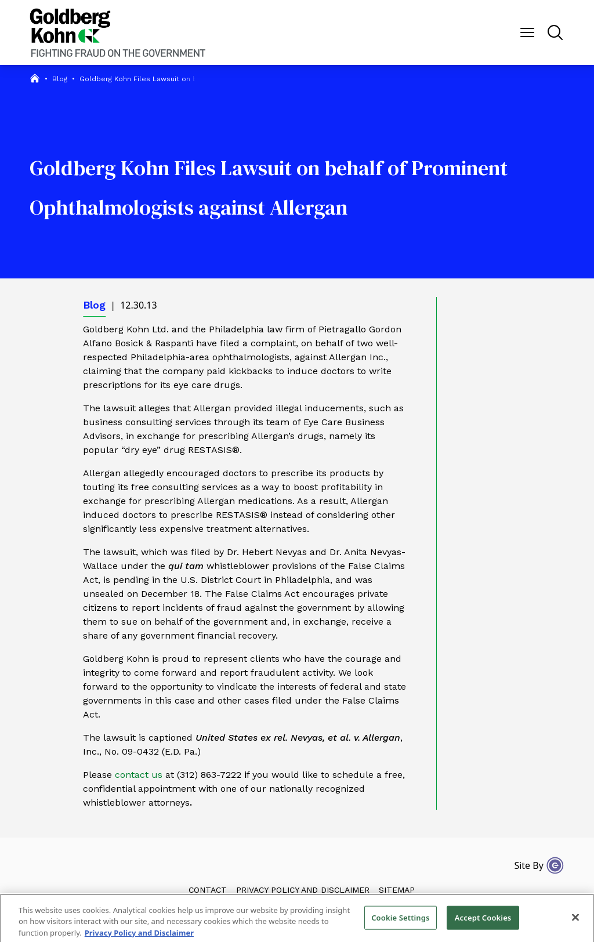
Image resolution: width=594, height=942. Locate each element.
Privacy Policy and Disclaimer (303, 889)
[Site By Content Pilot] (555, 865)
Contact (208, 889)
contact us (138, 774)
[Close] (575, 921)
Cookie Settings (400, 921)
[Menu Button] (527, 32)
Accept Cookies (483, 921)
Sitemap (397, 889)
